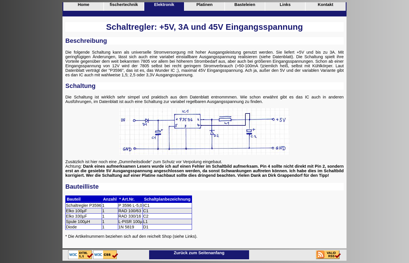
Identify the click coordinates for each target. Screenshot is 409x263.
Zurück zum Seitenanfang (199, 253)
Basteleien (244, 4)
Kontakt (325, 4)
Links (285, 4)
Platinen (204, 4)
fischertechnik (124, 4)
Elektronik (164, 4)
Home (83, 4)
